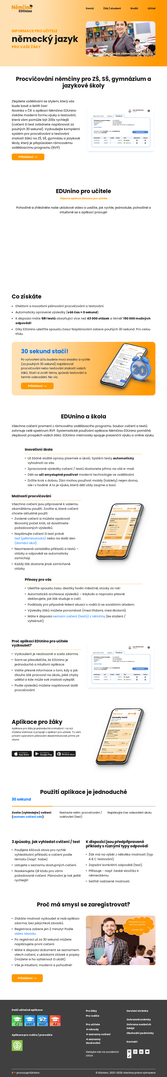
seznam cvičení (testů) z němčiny (79, 616)
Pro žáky (91, 1011)
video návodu (25, 933)
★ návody (92, 1029)
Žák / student (112, 8)
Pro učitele (93, 1024)
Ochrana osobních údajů (139, 1026)
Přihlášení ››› (28, 157)
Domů (90, 8)
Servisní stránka (137, 1011)
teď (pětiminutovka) (30, 538)
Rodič (134, 8)
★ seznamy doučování (93, 1041)
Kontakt (132, 1042)
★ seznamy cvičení (98, 1034)
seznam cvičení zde (27, 817)
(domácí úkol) (26, 543)
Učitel (151, 8)
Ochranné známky (139, 1019)
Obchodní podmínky (140, 1033)
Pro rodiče (92, 1016)
